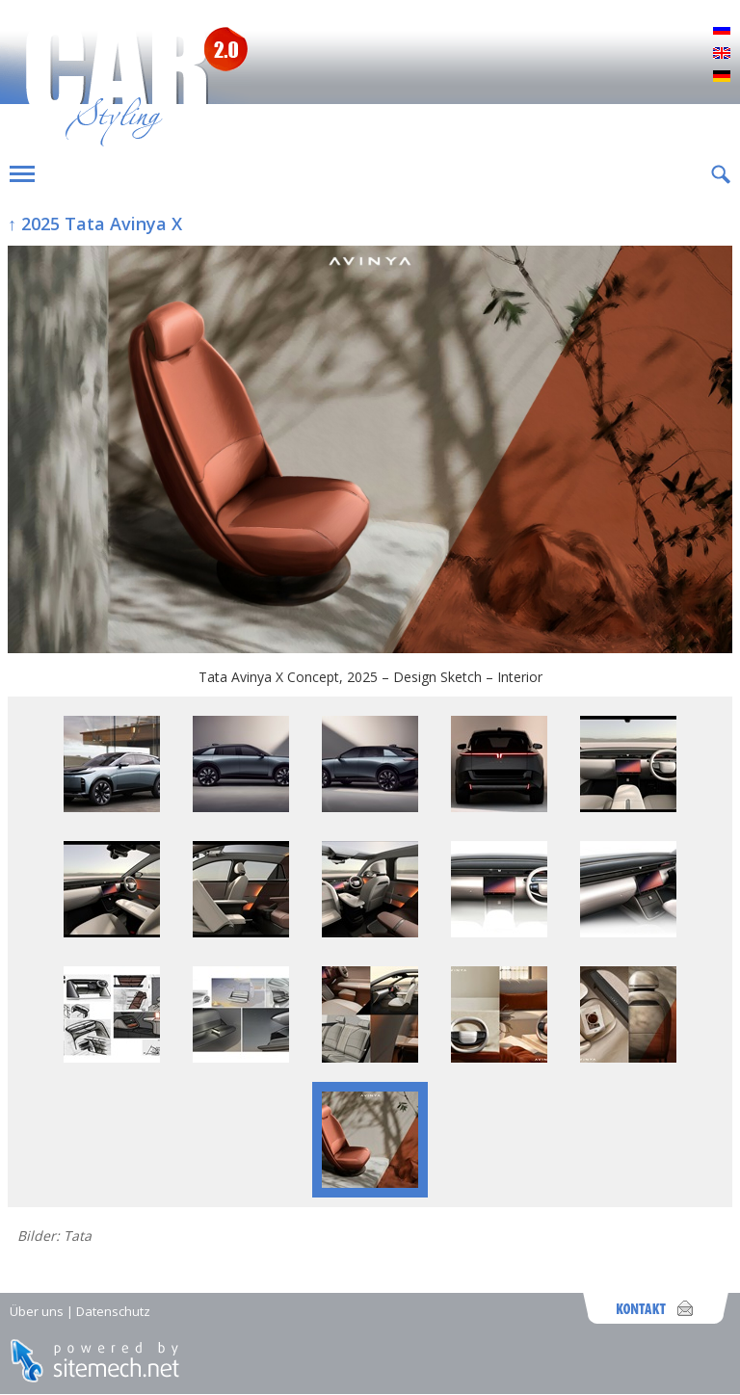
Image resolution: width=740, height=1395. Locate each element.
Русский (721, 30)
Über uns (37, 1311)
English (721, 54)
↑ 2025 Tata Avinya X (95, 223)
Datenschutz (113, 1311)
